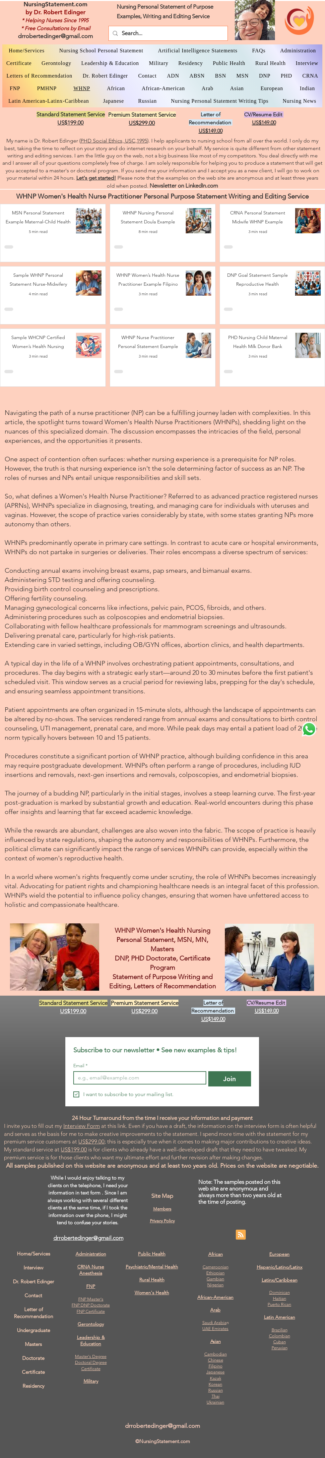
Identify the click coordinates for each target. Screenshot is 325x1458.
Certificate (90, 1368)
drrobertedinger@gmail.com (55, 36)
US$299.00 (91, 1141)
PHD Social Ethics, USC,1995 (114, 141)
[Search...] (168, 33)
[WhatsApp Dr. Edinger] (309, 729)
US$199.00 (74, 1149)
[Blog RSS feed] (241, 1235)
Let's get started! (96, 178)
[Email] (138, 1078)
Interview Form (81, 1126)
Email (80, 1066)
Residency (33, 1386)
